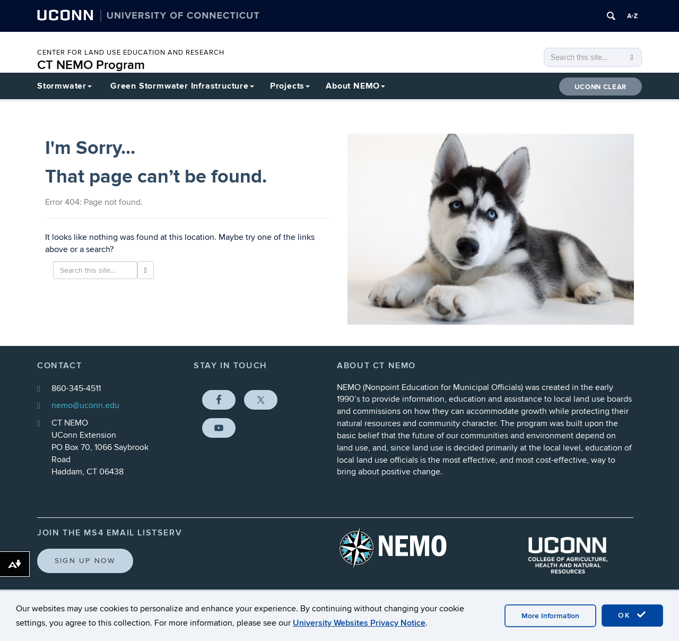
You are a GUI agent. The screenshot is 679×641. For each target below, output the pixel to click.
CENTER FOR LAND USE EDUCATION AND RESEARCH (130, 52)
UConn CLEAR (600, 87)
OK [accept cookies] (632, 615)
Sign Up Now (85, 560)
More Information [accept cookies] (550, 615)
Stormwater (64, 86)
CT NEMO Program (91, 65)
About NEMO (355, 86)
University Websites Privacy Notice (359, 623)
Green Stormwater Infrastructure (182, 86)
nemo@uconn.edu (85, 405)
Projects (290, 86)
